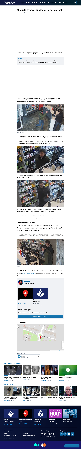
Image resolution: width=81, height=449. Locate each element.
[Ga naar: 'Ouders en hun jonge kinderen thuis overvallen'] (13, 373)
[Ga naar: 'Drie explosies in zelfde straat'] (49, 393)
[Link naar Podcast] (13, 433)
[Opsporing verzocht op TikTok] (72, 434)
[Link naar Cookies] (31, 438)
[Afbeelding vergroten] (63, 105)
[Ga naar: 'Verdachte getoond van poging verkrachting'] (13, 393)
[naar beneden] (63, 348)
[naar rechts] (63, 346)
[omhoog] (63, 342)
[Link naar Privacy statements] (13, 438)
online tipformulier (27, 273)
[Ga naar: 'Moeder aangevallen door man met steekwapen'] (68, 373)
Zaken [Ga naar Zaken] (28, 2)
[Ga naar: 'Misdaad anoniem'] (25, 296)
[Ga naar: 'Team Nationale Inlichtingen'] (40, 417)
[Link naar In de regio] (31, 433)
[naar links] (63, 344)
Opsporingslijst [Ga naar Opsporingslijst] (44, 2)
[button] (40, 337)
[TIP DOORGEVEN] (71, 445)
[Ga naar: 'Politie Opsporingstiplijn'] (11, 417)
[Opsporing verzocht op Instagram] (65, 434)
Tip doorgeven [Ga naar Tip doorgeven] (63, 2)
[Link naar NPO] (44, 445)
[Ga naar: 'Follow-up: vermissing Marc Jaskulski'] (68, 393)
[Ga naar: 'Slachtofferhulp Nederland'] (55, 416)
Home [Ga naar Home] (22, 2)
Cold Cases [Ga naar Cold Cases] (54, 2)
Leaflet (52, 350)
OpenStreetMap (57, 350)
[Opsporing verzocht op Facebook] (61, 434)
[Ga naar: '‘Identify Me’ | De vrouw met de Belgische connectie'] (31, 373)
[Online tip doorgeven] (40, 316)
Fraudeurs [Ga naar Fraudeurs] (35, 2)
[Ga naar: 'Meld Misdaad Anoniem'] (25, 416)
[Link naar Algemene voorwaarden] (31, 435)
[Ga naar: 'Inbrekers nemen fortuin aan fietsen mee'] (31, 393)
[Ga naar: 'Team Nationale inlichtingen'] (40, 297)
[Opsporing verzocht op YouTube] (68, 434)
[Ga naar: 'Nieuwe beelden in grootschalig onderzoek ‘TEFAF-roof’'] (49, 373)
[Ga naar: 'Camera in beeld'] (70, 415)
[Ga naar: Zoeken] (75, 2)
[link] (28, 356)
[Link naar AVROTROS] (36, 445)
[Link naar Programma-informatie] (13, 435)
